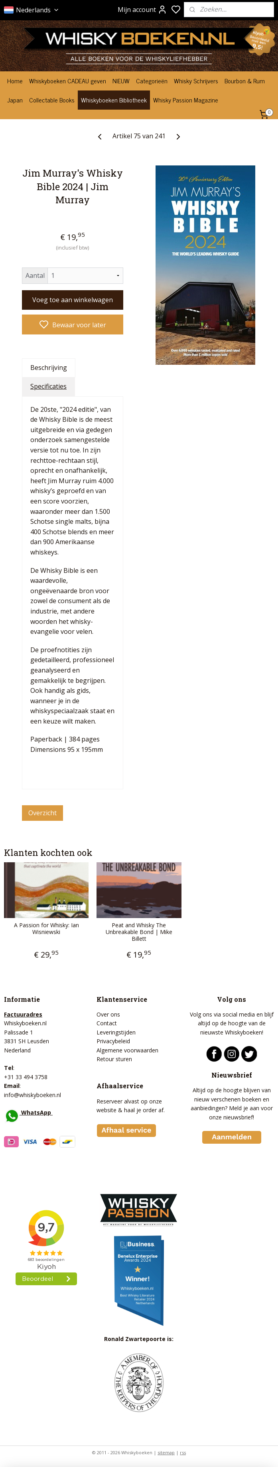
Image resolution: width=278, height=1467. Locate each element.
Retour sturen (114, 1059)
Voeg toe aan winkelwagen (72, 299)
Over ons (108, 1014)
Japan (15, 99)
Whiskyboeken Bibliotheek (114, 99)
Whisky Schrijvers (196, 80)
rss (183, 1452)
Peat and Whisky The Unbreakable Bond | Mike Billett (139, 932)
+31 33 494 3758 (25, 1077)
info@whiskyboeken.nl (32, 1095)
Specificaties (48, 386)
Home (15, 80)
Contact (107, 1023)
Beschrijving (48, 367)
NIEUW (121, 80)
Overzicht (42, 812)
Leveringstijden (116, 1032)
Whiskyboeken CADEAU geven (67, 80)
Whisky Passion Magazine (185, 99)
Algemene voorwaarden (127, 1050)
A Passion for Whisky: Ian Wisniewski (46, 929)
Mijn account (142, 9)
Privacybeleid (113, 1041)
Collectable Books (52, 99)
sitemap (166, 1452)
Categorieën (152, 80)
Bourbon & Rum (245, 80)
